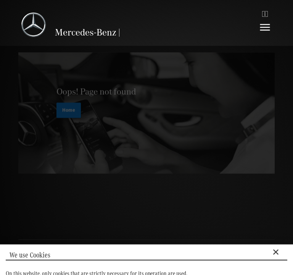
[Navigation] (265, 33)
